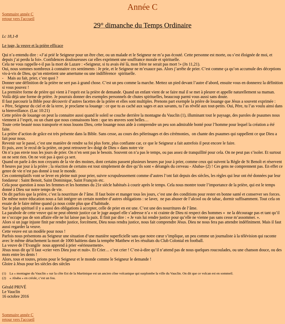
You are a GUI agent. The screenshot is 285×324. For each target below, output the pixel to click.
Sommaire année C (18, 14)
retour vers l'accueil (18, 19)
